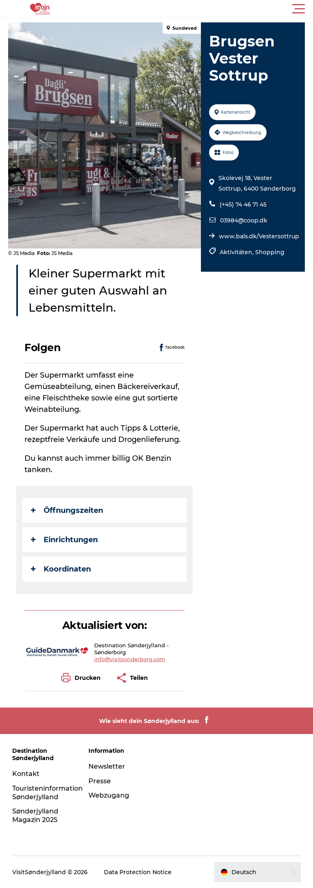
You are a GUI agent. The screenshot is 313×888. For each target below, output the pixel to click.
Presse (99, 781)
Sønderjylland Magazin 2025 (35, 815)
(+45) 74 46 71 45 (243, 204)
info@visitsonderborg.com (129, 659)
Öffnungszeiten (67, 510)
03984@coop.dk (243, 220)
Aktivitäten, (237, 252)
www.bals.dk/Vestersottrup (259, 236)
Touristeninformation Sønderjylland (47, 793)
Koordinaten (61, 569)
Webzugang (108, 795)
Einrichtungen (64, 539)
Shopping (269, 252)
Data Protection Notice (138, 872)
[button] (193, 9)
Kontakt (26, 774)
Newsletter (106, 766)
